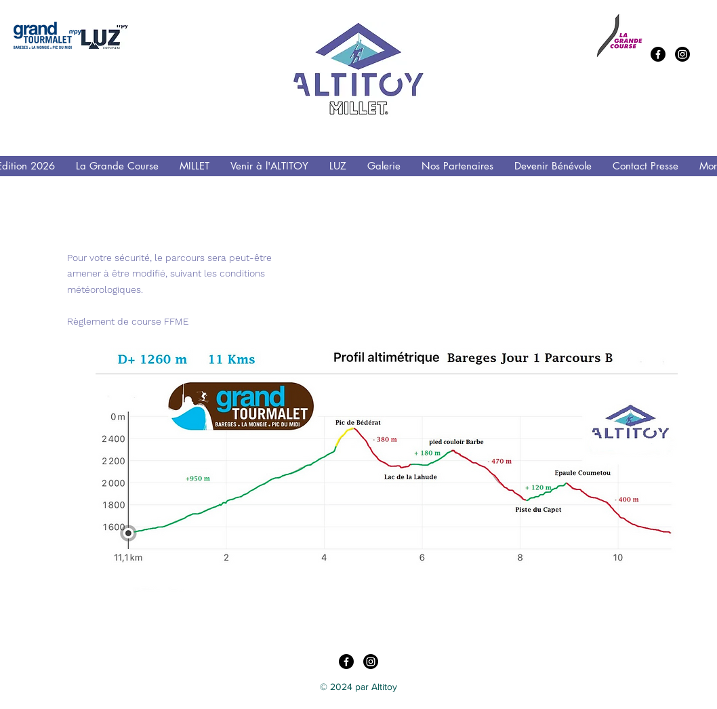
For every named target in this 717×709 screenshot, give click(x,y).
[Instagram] (682, 54)
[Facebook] (658, 54)
